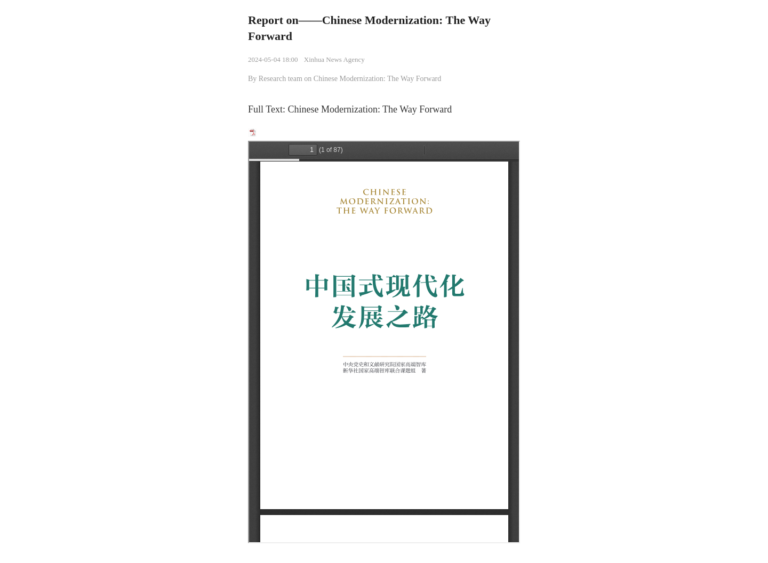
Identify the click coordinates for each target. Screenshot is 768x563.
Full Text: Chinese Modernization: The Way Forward (350, 109)
